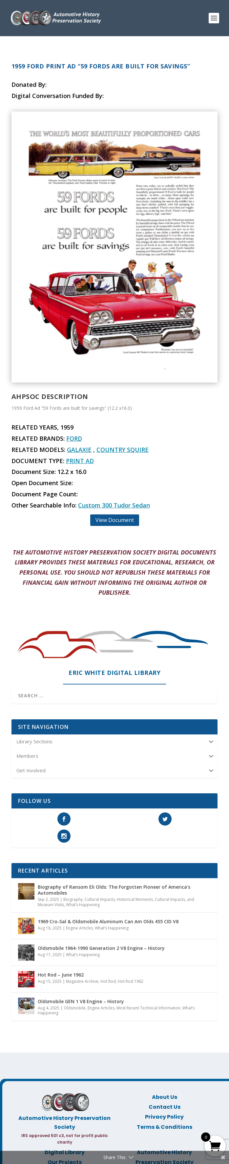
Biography (73, 899)
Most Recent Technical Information (148, 1008)
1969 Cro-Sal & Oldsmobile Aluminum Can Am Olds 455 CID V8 (108, 921)
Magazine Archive (82, 981)
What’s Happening (83, 904)
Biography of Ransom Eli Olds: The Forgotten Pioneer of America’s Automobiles (114, 890)
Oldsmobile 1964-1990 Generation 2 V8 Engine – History (101, 948)
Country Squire (122, 450)
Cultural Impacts (100, 899)
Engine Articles (79, 928)
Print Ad (80, 461)
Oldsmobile (75, 1008)
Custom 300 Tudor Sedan (114, 505)
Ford (74, 438)
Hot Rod (108, 981)
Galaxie (79, 450)
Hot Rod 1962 (130, 981)
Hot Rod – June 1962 (61, 975)
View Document (114, 520)
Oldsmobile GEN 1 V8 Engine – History (81, 1001)
